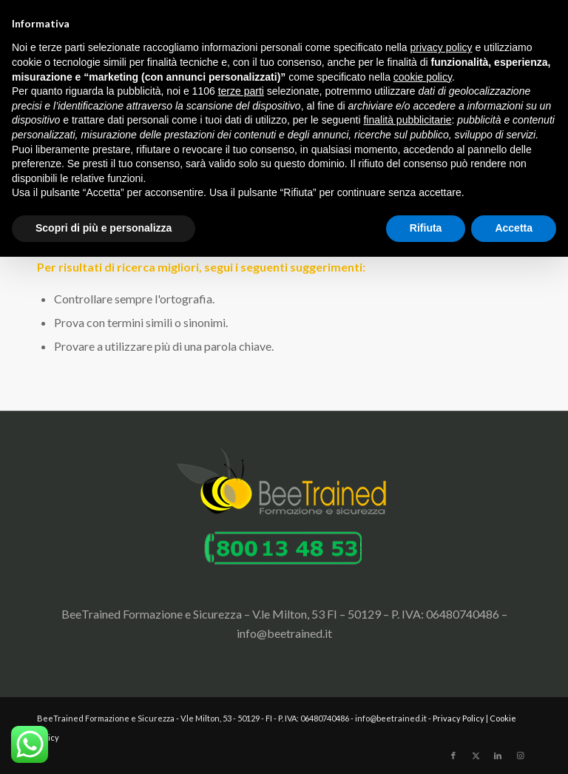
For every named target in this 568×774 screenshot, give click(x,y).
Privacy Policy (458, 718)
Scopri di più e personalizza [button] (104, 228)
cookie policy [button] (422, 77)
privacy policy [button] (441, 47)
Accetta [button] (513, 228)
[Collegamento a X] (475, 755)
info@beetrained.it (284, 633)
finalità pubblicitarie (407, 120)
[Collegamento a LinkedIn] (498, 755)
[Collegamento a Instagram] (520, 755)
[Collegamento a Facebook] (453, 755)
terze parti (241, 91)
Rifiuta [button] (426, 228)
